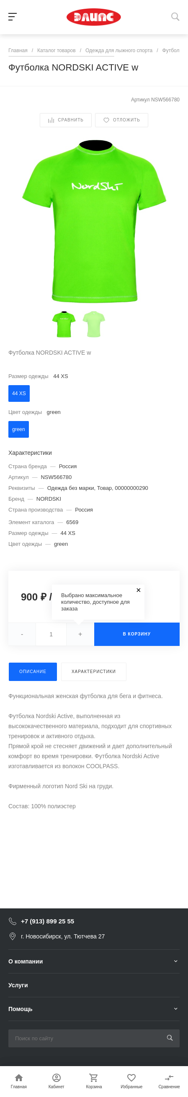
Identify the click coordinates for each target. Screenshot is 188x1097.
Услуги (18, 985)
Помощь (20, 1009)
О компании (25, 961)
